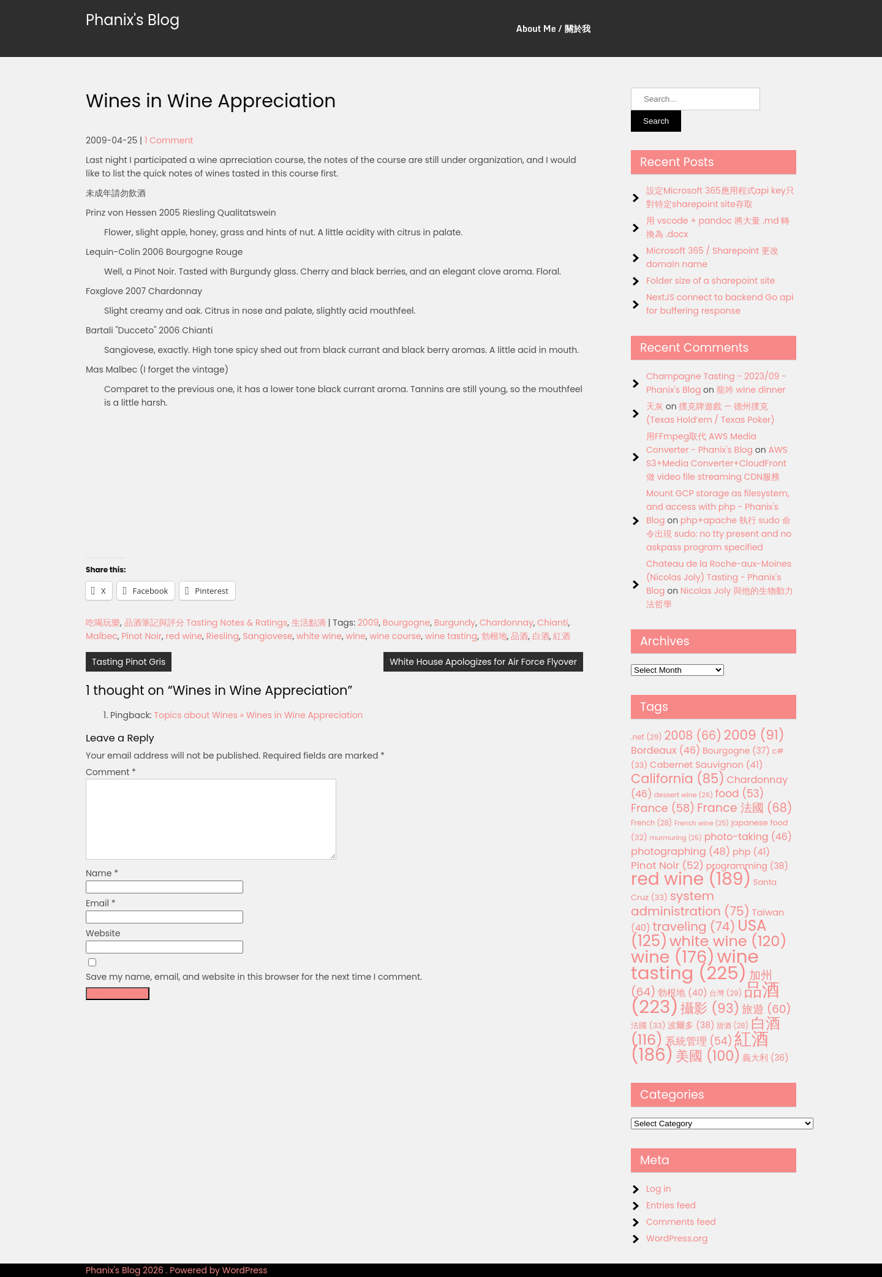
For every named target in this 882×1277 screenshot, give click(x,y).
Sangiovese (267, 636)
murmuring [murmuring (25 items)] (675, 838)
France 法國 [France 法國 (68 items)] (745, 808)
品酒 (519, 636)
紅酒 (561, 636)
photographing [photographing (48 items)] (680, 851)
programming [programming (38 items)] (747, 866)
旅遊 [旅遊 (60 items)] (766, 1009)
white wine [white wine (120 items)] (727, 941)
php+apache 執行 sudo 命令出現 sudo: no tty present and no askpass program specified (718, 533)
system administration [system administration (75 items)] (690, 903)
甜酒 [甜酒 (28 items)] (732, 1026)
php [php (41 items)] (751, 851)
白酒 (540, 636)
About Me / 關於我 (553, 28)
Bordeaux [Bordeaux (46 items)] (665, 750)
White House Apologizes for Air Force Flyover (483, 662)
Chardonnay (506, 622)
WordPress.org (677, 1238)
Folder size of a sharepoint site (710, 281)
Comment (111, 772)
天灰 (654, 406)
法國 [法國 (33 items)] (648, 1025)
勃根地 (494, 636)
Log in (658, 1189)
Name (102, 888)
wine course (395, 636)
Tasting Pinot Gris (128, 662)
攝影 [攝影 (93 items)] (709, 1008)
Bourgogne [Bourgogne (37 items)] (736, 751)
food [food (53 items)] (739, 793)
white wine (319, 636)
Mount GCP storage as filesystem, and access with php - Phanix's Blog (717, 506)
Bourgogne (406, 622)
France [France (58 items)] (663, 808)
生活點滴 (309, 622)
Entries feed (671, 1205)
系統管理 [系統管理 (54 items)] (699, 1041)
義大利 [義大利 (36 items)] (765, 1058)
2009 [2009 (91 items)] (754, 735)
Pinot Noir (141, 636)
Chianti (552, 622)
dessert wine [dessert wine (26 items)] (683, 795)
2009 (368, 622)
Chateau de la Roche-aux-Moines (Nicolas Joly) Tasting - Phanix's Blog (718, 577)
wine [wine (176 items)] (673, 957)
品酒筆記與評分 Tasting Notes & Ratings (206, 622)
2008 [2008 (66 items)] (693, 735)
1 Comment (169, 140)
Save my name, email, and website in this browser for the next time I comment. (254, 991)
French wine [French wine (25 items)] (701, 823)
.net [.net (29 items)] (646, 737)
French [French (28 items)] (651, 823)
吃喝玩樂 (103, 622)
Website (103, 948)
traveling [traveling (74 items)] (693, 926)
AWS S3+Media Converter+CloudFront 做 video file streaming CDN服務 (717, 463)
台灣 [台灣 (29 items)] (725, 993)
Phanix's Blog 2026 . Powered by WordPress (177, 1270)
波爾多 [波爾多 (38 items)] (691, 1025)
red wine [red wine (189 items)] (691, 879)
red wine (183, 636)
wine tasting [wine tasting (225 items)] (695, 964)
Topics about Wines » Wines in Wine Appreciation (258, 715)
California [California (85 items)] (678, 778)
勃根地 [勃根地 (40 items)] (682, 993)
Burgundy (455, 622)
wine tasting (451, 636)
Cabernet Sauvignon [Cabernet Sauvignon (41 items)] (706, 764)
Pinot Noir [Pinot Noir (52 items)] (667, 865)
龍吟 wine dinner (751, 390)
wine (355, 636)
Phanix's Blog (132, 20)
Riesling (222, 636)
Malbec (102, 636)
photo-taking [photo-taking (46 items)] (748, 837)
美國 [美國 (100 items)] (708, 1056)
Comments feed (681, 1222)
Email (101, 918)
